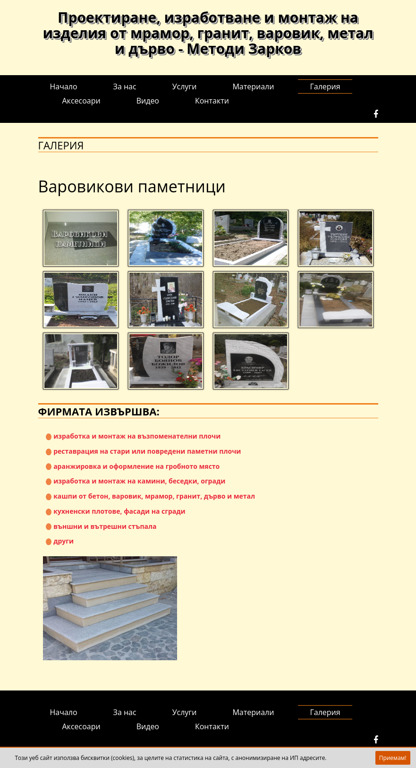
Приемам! (393, 758)
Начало (63, 86)
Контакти (212, 100)
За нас (124, 86)
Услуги (184, 86)
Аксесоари (81, 100)
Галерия (325, 86)
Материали (253, 86)
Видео (147, 100)
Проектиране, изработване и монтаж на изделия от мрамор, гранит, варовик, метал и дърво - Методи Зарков (208, 33)
